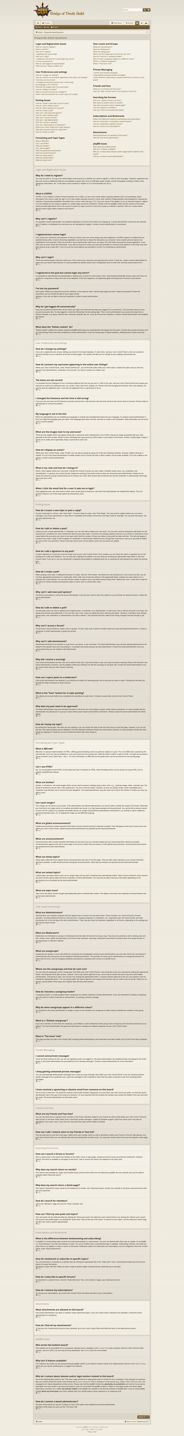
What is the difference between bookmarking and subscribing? (116, 119)
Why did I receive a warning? (47, 122)
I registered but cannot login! (46, 54)
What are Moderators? (101, 49)
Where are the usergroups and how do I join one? (112, 54)
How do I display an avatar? (46, 89)
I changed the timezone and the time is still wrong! (54, 82)
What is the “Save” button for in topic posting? (53, 127)
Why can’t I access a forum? (46, 118)
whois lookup (82, 1382)
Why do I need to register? (46, 47)
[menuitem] (116, 23)
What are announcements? (46, 153)
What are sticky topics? (44, 155)
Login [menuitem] (142, 23)
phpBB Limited (98, 1348)
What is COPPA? (42, 49)
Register (55, 27)
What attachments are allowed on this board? (110, 135)
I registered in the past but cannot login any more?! (55, 59)
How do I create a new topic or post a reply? (52, 103)
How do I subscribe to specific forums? (107, 124)
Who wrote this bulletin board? (104, 147)
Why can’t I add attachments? (47, 120)
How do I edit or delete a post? (47, 106)
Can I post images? (43, 148)
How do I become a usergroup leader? (107, 56)
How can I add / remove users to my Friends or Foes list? (114, 91)
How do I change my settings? (47, 75)
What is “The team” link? (102, 64)
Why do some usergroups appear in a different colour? (113, 59)
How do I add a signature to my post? (50, 108)
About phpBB (89, 1350)
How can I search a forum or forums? (107, 100)
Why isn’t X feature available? (104, 149)
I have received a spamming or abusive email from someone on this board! (118, 78)
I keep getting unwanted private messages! (109, 75)
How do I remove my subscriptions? (106, 126)
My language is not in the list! (47, 85)
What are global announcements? (48, 151)
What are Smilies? (42, 146)
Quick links (38, 23)
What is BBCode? (42, 141)
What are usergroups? (101, 52)
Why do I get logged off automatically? (50, 64)
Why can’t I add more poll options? (49, 113)
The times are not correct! (45, 80)
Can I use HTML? (42, 143)
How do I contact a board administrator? (108, 156)
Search (39, 27)
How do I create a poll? (44, 111)
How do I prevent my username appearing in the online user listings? (62, 77)
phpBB (42, 422)
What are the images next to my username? (52, 87)
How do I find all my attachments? (106, 138)
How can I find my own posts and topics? (108, 110)
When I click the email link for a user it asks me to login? (57, 94)
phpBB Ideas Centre (137, 1364)
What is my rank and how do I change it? (51, 92)
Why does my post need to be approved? (51, 130)
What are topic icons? (44, 160)
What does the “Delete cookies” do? (49, 66)
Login (47, 27)
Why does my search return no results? (108, 103)
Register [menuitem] (146, 23)
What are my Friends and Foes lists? (107, 89)
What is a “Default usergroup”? (104, 61)
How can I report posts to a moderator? (50, 125)
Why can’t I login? (42, 56)
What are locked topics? (45, 158)
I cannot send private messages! (105, 73)
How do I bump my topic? (45, 132)
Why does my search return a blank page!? (109, 105)
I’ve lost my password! (44, 61)
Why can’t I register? (43, 52)
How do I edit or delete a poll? (47, 115)
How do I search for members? (105, 108)
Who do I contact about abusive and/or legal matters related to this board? (118, 153)
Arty (87, 1429)
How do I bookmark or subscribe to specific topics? (112, 121)
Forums (47, 23)
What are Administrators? (102, 47)
